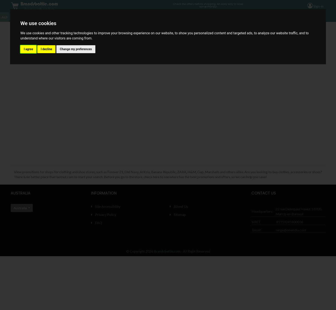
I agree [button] (28, 49)
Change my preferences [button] (76, 49)
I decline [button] (46, 49)
